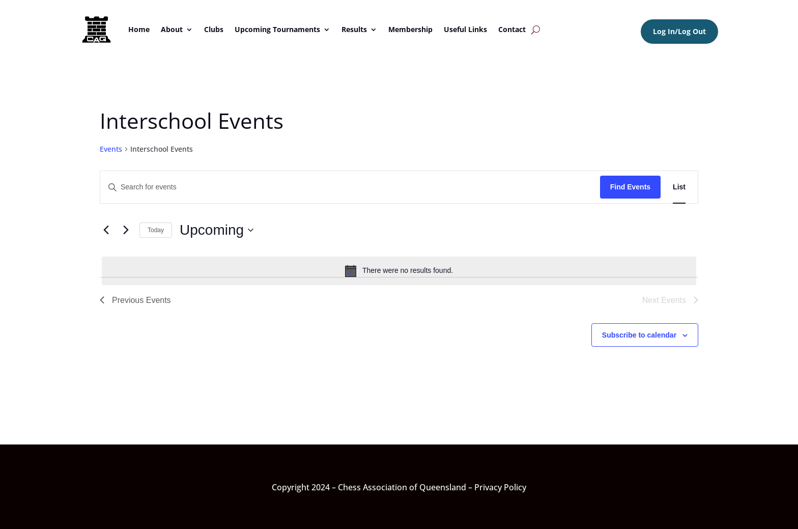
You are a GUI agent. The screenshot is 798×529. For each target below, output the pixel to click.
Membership (410, 29)
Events (111, 149)
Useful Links (465, 29)
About (172, 29)
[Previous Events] (106, 230)
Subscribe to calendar (639, 335)
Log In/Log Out (679, 31)
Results (354, 29)
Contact (512, 29)
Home (139, 29)
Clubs (213, 29)
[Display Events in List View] (679, 187)
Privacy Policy (500, 487)
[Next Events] (126, 230)
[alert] (399, 271)
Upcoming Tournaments (277, 29)
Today (156, 230)
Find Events (630, 187)
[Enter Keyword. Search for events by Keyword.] (350, 187)
